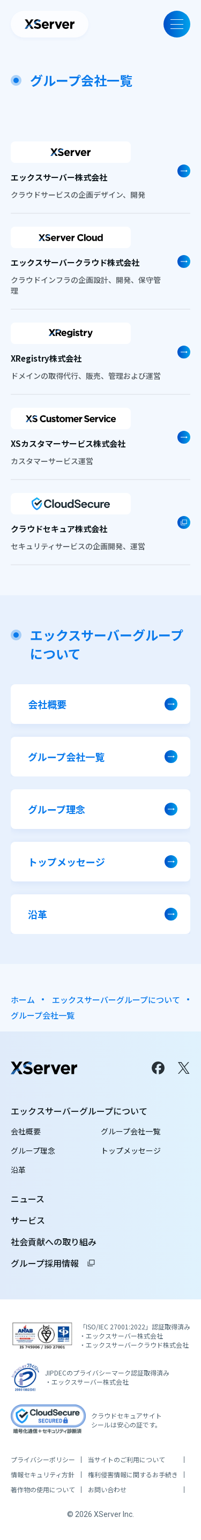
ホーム (23, 999)
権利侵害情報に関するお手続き (133, 1474)
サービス (28, 1220)
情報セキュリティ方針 (43, 1474)
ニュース (27, 1198)
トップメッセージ (131, 1150)
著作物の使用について (43, 1489)
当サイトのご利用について (126, 1459)
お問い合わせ (107, 1489)
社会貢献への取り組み (53, 1241)
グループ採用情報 (53, 1263)
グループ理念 (33, 1150)
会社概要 (26, 1131)
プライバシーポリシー (43, 1459)
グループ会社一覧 (130, 1131)
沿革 (18, 1169)
